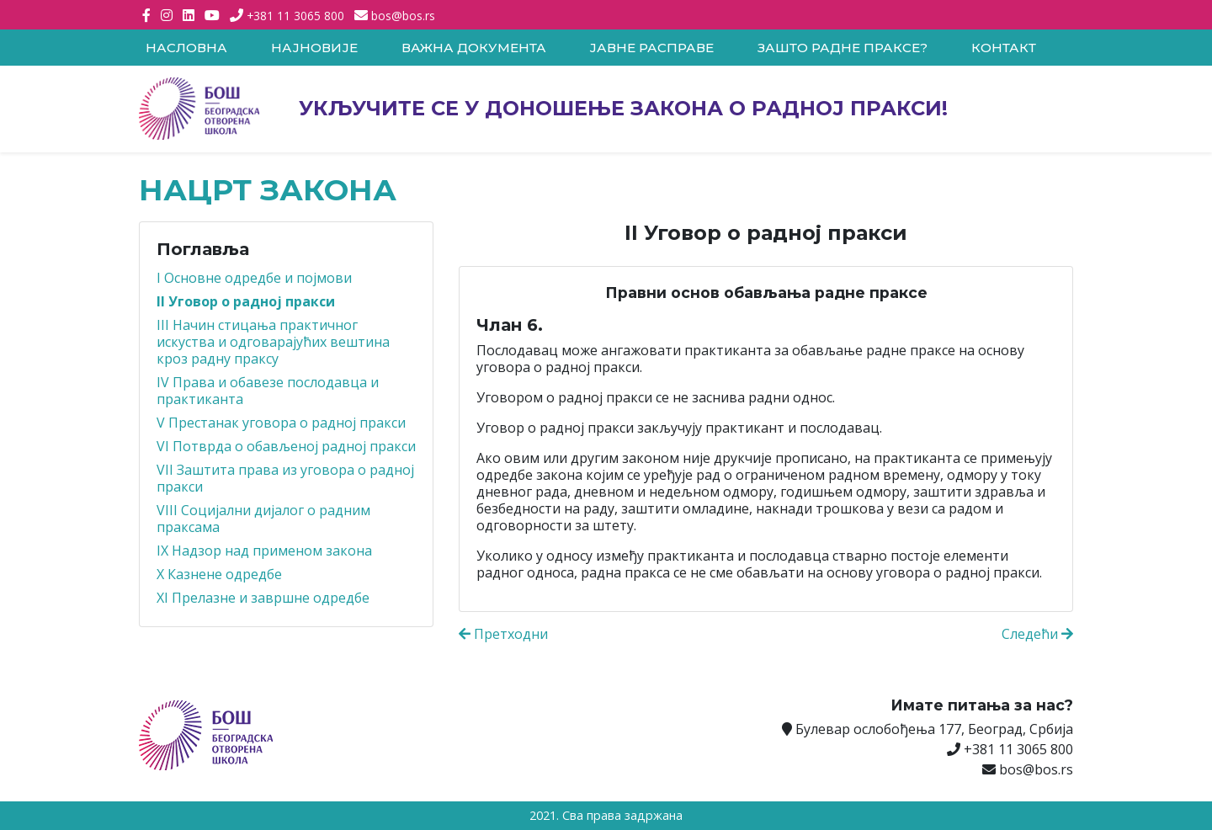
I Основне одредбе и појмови (254, 278)
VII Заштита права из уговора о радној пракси (285, 478)
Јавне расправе (651, 48)
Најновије (314, 48)
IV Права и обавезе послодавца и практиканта (268, 390)
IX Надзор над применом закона (264, 550)
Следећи (1037, 634)
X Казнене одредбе (219, 574)
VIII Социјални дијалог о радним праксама (263, 518)
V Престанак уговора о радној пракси (281, 422)
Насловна (186, 48)
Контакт (1003, 48)
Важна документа (473, 48)
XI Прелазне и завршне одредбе (263, 597)
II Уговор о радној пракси (246, 301)
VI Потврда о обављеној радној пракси (286, 446)
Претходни (503, 634)
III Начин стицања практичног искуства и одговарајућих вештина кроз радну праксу (273, 342)
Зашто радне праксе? (843, 48)
